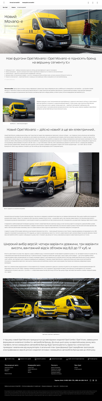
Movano (29, 372)
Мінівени (7, 370)
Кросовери (7, 369)
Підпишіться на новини (56, 373)
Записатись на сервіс (56, 370)
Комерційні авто (34, 365)
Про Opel (77, 365)
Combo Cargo (31, 367)
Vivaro (29, 370)
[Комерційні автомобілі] (28, 2)
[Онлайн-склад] (89, 3)
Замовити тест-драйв (56, 369)
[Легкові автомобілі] (15, 2)
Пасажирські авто (11, 365)
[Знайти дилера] (98, 3)
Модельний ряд (8, 373)
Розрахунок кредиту (55, 372)
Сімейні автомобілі (9, 367)
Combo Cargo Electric (32, 369)
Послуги (54, 365)
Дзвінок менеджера (55, 367)
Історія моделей (78, 369)
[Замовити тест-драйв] (93, 3)
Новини (76, 367)
